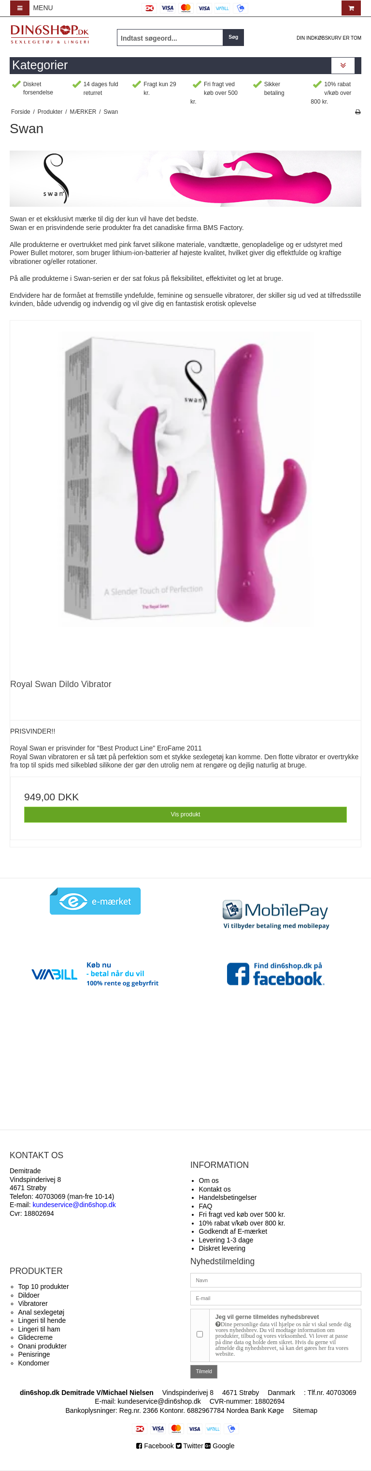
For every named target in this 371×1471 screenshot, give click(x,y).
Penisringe (34, 1354)
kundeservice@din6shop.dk (159, 1401)
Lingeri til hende (42, 1320)
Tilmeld (204, 1371)
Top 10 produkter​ (43, 1286)
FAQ (206, 1206)
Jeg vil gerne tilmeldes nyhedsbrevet (285, 1335)
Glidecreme (35, 1337)
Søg (233, 37)
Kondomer (34, 1363)
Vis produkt (185, 814)
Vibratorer (33, 1303)
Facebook (155, 1446)
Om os (209, 1180)
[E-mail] (275, 1298)
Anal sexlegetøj (41, 1312)
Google (219, 1446)
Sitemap (305, 1410)
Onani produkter (42, 1346)
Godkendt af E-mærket (233, 1231)
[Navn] (275, 1280)
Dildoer (29, 1295)
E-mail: (63, 1205)
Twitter (189, 1446)
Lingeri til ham (39, 1329)
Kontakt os (215, 1189)
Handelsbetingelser (228, 1197)
